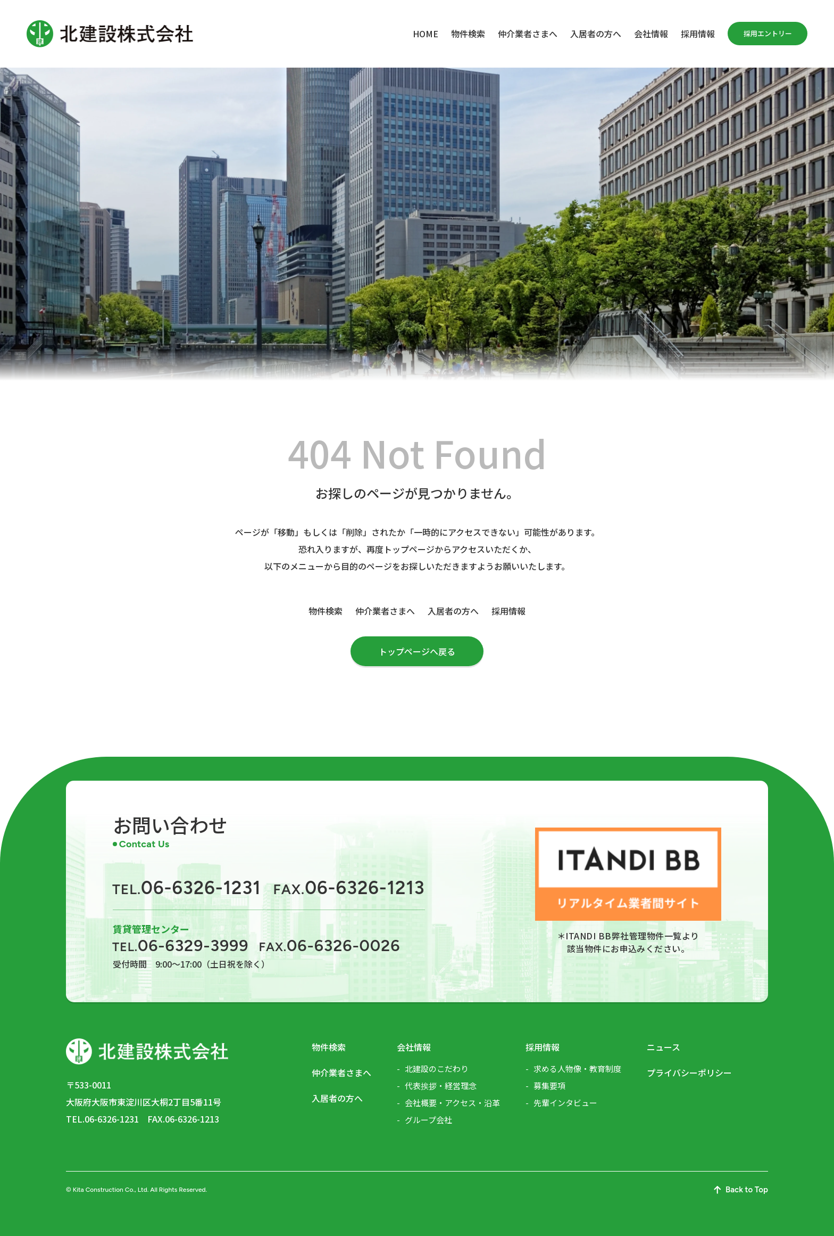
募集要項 (549, 1085)
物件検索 (468, 33)
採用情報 (698, 33)
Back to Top (741, 1189)
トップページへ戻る (417, 651)
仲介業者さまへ (527, 33)
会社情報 (651, 33)
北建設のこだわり (437, 1068)
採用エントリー (768, 33)
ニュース (663, 1047)
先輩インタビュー (565, 1102)
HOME (425, 33)
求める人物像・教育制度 (577, 1068)
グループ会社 (428, 1119)
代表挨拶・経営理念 (441, 1085)
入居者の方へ (595, 33)
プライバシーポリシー (689, 1072)
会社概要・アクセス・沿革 (452, 1102)
